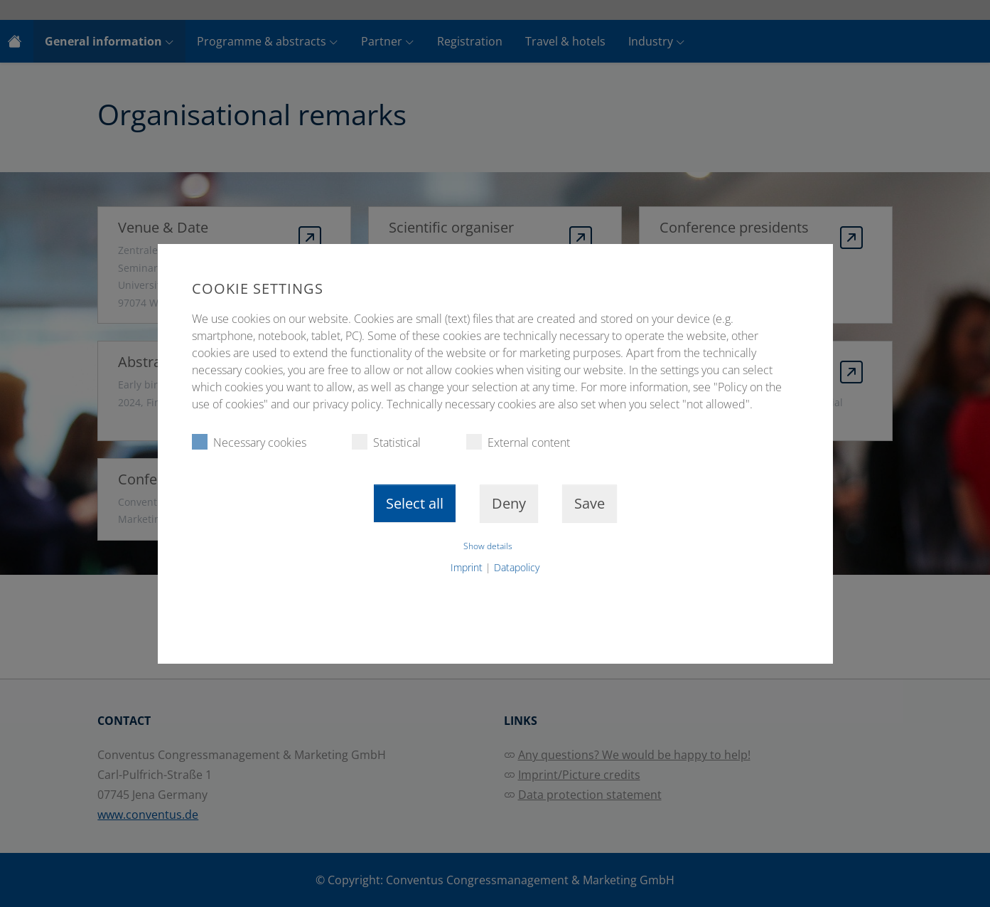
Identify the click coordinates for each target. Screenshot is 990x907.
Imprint (467, 567)
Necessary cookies (249, 442)
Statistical (386, 442)
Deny (509, 503)
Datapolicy (516, 567)
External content (518, 442)
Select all (414, 503)
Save (589, 503)
